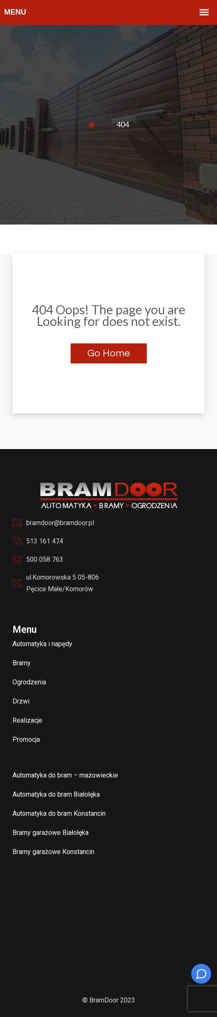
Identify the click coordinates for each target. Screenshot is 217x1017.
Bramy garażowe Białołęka (50, 833)
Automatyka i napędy (42, 644)
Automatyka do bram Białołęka (56, 794)
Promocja (26, 739)
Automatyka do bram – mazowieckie (65, 775)
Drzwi (21, 701)
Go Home (108, 353)
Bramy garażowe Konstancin (53, 852)
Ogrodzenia (29, 682)
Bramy (21, 663)
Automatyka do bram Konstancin (59, 813)
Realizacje (27, 720)
